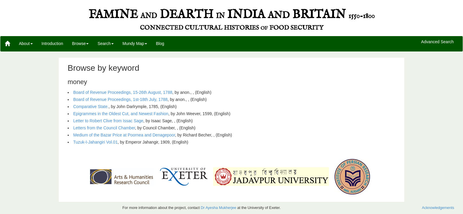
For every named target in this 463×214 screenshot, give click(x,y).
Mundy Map (135, 43)
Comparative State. (91, 106)
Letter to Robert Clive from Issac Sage (108, 120)
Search (105, 43)
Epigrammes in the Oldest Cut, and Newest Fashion (120, 113)
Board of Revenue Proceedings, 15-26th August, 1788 (122, 92)
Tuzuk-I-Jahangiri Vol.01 (95, 142)
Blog (160, 43)
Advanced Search (437, 42)
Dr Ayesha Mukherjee (218, 208)
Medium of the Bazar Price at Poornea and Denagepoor (124, 135)
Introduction (52, 43)
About (26, 43)
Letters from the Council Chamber (104, 127)
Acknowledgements (438, 208)
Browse (80, 43)
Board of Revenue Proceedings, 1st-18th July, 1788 (120, 99)
